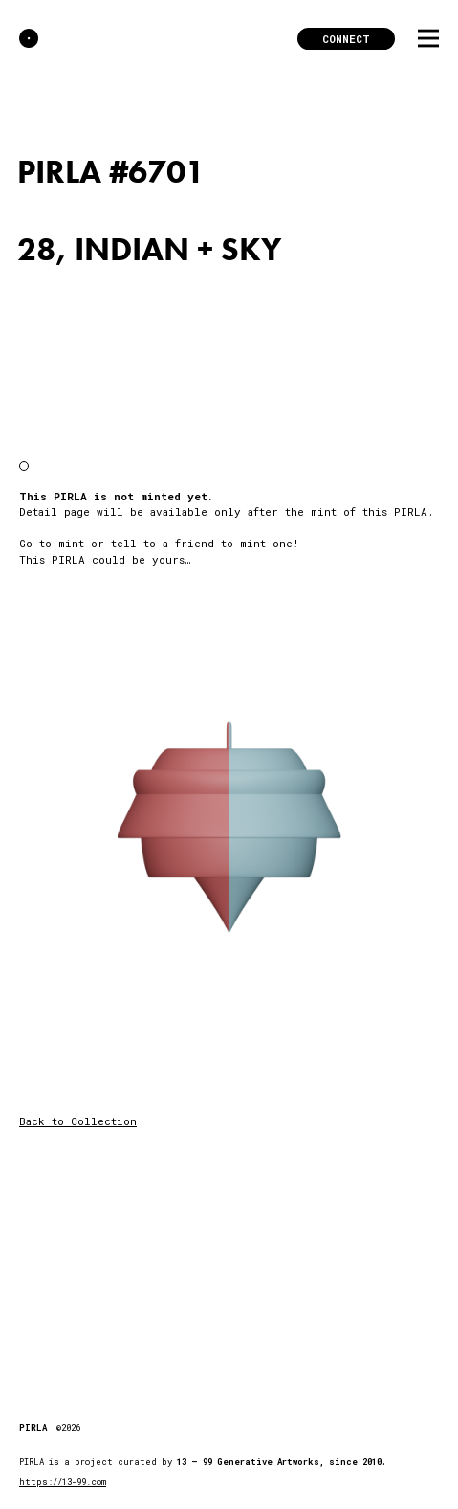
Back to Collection (78, 1121)
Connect (346, 39)
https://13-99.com (62, 1481)
